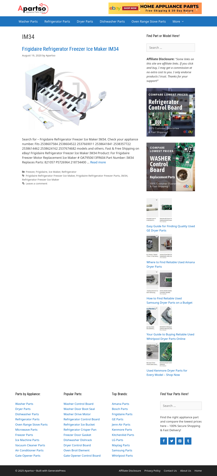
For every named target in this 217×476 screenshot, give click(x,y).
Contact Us (170, 470)
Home (198, 470)
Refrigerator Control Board (82, 419)
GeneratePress (56, 470)
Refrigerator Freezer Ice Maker (40, 179)
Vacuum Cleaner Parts (30, 445)
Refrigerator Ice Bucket (79, 424)
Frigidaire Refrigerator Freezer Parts (98, 175)
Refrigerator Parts (57, 21)
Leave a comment (36, 183)
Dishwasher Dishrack (78, 440)
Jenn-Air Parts (121, 424)
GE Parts (117, 419)
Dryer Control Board (77, 445)
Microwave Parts (26, 430)
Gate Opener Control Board (82, 455)
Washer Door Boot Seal (79, 409)
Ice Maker (54, 171)
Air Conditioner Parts (29, 450)
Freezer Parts (24, 435)
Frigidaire (41, 171)
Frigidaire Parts (122, 414)
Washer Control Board (78, 404)
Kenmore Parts (122, 430)
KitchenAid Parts (123, 435)
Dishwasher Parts (112, 21)
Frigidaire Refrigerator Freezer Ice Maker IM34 (70, 49)
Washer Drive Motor (77, 414)
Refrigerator (69, 171)
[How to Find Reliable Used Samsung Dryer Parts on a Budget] (159, 283)
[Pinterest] (179, 441)
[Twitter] (171, 441)
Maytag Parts (121, 445)
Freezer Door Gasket (77, 435)
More (180, 21)
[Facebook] (163, 441)
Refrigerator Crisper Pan (80, 430)
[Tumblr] (188, 441)
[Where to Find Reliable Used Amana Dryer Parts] (159, 246)
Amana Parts (120, 404)
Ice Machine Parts (27, 440)
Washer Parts (28, 21)
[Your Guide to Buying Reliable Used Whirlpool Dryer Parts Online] (159, 319)
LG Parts (117, 440)
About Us (185, 470)
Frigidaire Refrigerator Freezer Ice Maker (50, 175)
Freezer (30, 171)
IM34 (124, 175)
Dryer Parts (85, 21)
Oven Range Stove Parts (149, 21)
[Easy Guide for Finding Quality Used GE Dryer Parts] (159, 210)
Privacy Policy (152, 470)
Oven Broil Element (77, 450)
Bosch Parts (120, 409)
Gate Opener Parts (27, 455)
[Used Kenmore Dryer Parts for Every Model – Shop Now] (159, 355)
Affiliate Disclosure (130, 470)
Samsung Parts (122, 450)
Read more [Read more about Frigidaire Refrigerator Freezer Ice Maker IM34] (98, 162)
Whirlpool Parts (122, 455)
